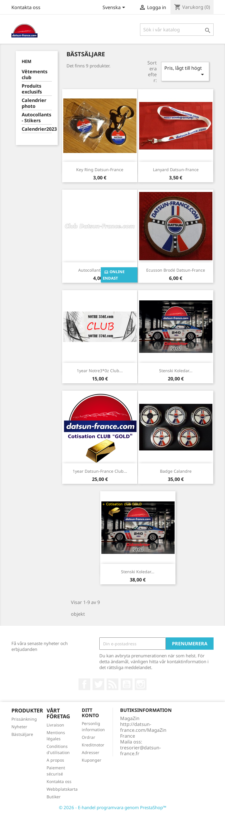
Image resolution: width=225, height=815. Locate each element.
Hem (26, 61)
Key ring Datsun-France (99, 169)
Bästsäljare (22, 734)
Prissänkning (24, 719)
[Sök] (177, 29)
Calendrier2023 (37, 129)
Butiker (54, 796)
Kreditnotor (93, 745)
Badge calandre (176, 471)
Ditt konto (90, 713)
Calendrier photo (34, 103)
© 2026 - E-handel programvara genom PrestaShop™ (112, 807)
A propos (55, 760)
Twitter (98, 684)
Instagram (140, 684)
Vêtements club (34, 75)
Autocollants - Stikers (36, 118)
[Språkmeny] (115, 7)
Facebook (84, 684)
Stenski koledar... (175, 370)
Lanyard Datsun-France (176, 169)
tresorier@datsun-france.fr (140, 750)
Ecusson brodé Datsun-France (175, 270)
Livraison (55, 725)
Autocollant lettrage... (100, 270)
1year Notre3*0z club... (100, 370)
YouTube (126, 684)
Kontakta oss (25, 7)
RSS (112, 684)
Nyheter (19, 726)
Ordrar (88, 737)
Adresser (90, 752)
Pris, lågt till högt (185, 71)
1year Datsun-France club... (100, 471)
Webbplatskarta (62, 789)
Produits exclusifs (32, 89)
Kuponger (91, 760)
